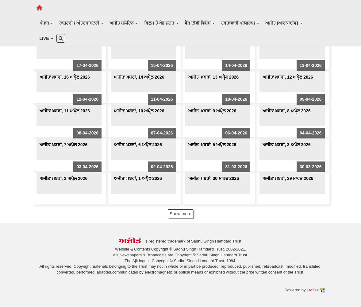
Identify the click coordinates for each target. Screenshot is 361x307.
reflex (317, 290)
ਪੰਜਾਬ (46, 23)
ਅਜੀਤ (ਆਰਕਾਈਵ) (283, 23)
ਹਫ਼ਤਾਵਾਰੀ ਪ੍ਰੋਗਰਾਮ (240, 23)
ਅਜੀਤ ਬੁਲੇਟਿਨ (123, 23)
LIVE (46, 38)
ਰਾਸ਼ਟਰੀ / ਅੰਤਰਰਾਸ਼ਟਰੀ (81, 23)
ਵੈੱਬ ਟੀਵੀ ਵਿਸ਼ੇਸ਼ (200, 23)
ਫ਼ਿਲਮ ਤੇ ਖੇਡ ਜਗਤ (161, 23)
